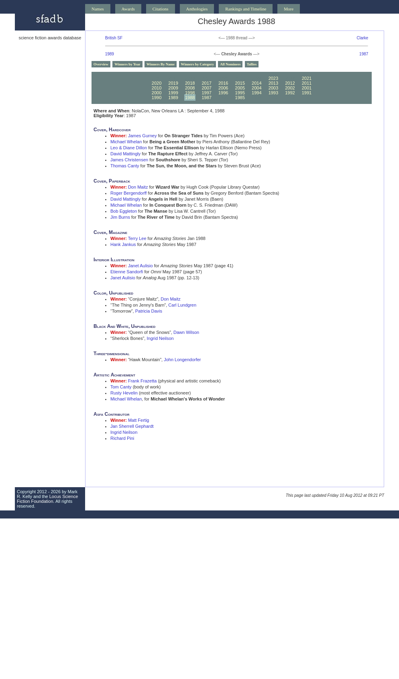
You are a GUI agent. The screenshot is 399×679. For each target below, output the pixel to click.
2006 (223, 87)
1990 (156, 97)
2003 (273, 87)
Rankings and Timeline (245, 8)
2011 (306, 83)
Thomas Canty (124, 165)
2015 (240, 83)
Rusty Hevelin (124, 392)
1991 (306, 92)
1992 (290, 92)
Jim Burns (120, 217)
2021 (306, 78)
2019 (173, 83)
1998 (190, 92)
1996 (223, 92)
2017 (206, 83)
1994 (256, 92)
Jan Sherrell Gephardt (132, 426)
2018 (190, 83)
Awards (128, 8)
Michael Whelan (126, 141)
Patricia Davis (148, 311)
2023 (273, 78)
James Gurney (142, 135)
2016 (223, 83)
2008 (190, 87)
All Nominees (230, 64)
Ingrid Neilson (160, 338)
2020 (156, 83)
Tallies (252, 64)
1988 (190, 97)
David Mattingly (125, 153)
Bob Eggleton (123, 211)
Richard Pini (122, 438)
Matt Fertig (138, 420)
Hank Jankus (123, 244)
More (288, 8)
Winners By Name (161, 64)
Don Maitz (138, 187)
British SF (113, 38)
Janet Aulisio (140, 265)
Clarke (362, 38)
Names (98, 8)
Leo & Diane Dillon (128, 147)
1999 (173, 92)
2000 (156, 92)
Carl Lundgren (182, 305)
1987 (363, 54)
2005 (240, 87)
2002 (290, 87)
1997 (206, 92)
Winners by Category (197, 64)
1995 (240, 92)
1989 (109, 54)
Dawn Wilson (186, 332)
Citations (161, 8)
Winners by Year (127, 64)
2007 (206, 87)
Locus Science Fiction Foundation (47, 499)
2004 (256, 87)
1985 (240, 97)
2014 (256, 83)
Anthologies (197, 8)
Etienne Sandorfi (126, 271)
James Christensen (129, 159)
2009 (173, 87)
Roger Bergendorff (128, 193)
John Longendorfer (182, 359)
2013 (273, 83)
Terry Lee (137, 238)
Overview (101, 64)
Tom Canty (121, 386)
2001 (306, 87)
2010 (156, 87)
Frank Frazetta (142, 380)
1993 (273, 92)
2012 (290, 83)
